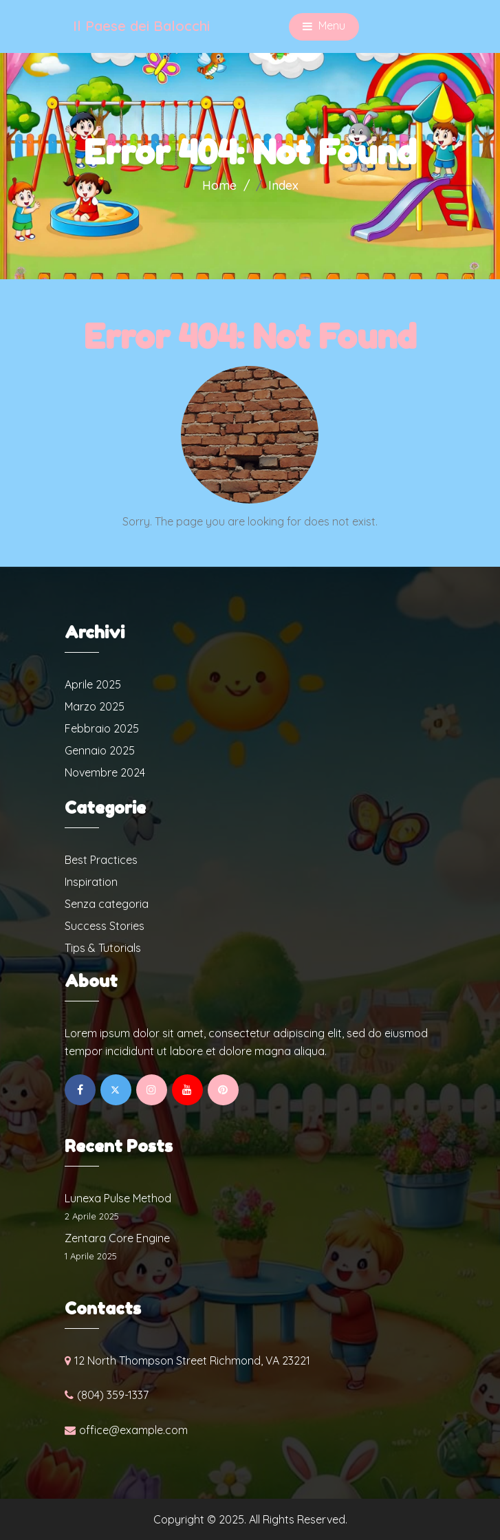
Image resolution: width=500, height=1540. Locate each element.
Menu (324, 27)
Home (219, 185)
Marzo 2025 (94, 706)
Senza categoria (107, 904)
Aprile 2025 (93, 684)
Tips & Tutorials (103, 948)
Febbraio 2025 (102, 728)
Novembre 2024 (105, 772)
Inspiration (91, 882)
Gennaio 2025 (100, 750)
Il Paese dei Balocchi (141, 25)
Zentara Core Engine (117, 1238)
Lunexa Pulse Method (118, 1198)
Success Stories (104, 926)
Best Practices (101, 860)
